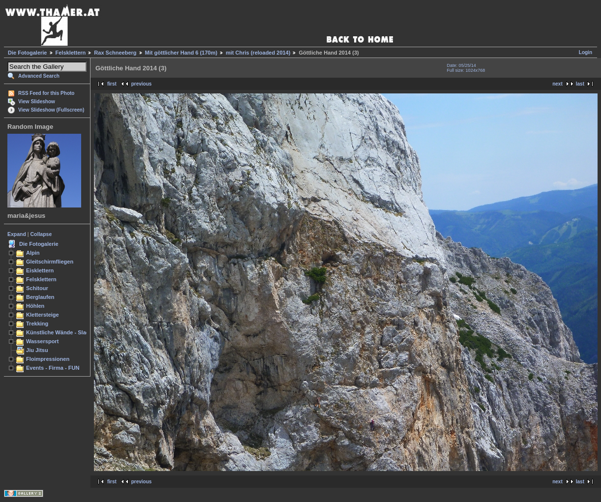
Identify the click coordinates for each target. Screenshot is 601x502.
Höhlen (35, 306)
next (557, 84)
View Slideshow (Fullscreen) (51, 110)
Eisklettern (40, 270)
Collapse (41, 234)
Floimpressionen (47, 359)
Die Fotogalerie (27, 53)
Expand (16, 234)
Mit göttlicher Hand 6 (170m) (181, 53)
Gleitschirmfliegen (49, 262)
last (580, 84)
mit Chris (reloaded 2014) (258, 53)
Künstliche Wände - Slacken (62, 332)
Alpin (33, 253)
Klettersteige (42, 315)
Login (585, 52)
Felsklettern (71, 53)
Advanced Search (39, 76)
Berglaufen (40, 297)
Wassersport (42, 341)
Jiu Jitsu (37, 350)
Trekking (37, 323)
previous (141, 84)
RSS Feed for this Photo (46, 93)
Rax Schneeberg (115, 53)
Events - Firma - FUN (52, 368)
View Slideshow (36, 101)
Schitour (37, 288)
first (112, 84)
